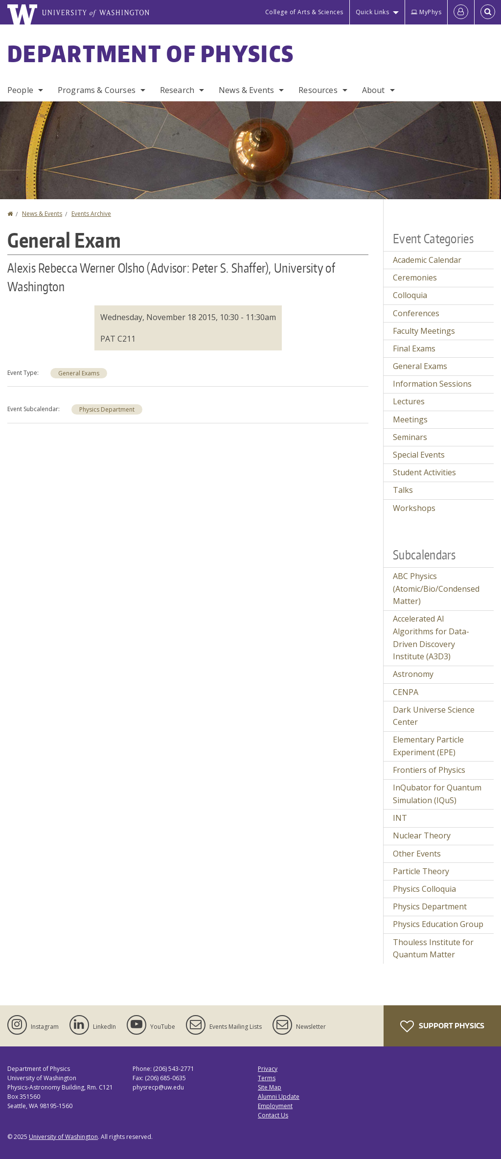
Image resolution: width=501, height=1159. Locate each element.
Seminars (410, 437)
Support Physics (442, 1026)
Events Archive (91, 213)
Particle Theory (421, 871)
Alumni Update (278, 1096)
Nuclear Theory (422, 835)
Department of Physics (150, 53)
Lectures (409, 401)
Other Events (417, 853)
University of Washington (63, 1137)
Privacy (267, 1069)
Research (177, 90)
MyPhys (426, 12)
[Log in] (461, 12)
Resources (317, 90)
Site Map (269, 1087)
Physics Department (107, 409)
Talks (403, 490)
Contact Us (273, 1115)
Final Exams (414, 348)
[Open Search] (488, 12)
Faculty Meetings (424, 330)
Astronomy (413, 674)
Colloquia (410, 295)
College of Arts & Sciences (304, 12)
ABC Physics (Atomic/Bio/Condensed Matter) (436, 588)
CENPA (405, 692)
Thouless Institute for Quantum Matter (433, 948)
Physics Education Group (438, 924)
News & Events (246, 90)
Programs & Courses (97, 90)
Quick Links (372, 12)
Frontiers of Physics (429, 770)
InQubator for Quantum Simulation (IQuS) (437, 794)
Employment (275, 1106)
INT (400, 817)
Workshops (414, 508)
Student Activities (424, 472)
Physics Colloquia (424, 888)
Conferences (416, 313)
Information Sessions (432, 383)
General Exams (78, 373)
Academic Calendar (427, 260)
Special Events (419, 454)
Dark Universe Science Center (434, 716)
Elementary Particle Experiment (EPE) (428, 746)
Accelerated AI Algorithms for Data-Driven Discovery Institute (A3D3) (431, 637)
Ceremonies (415, 277)
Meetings (410, 419)
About (373, 90)
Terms (266, 1078)
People (20, 90)
